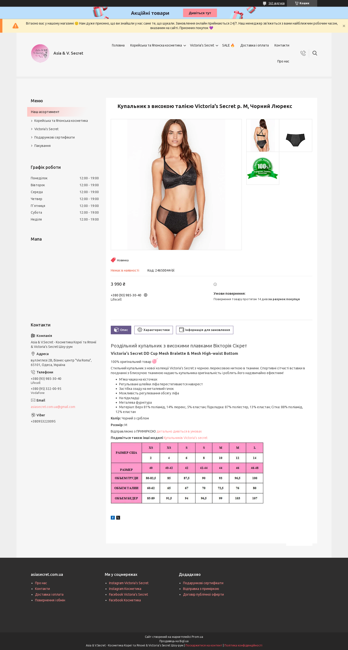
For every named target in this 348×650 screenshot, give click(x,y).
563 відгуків (277, 3)
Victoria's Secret (202, 45)
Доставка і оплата (254, 45)
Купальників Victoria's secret (185, 438)
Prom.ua (197, 636)
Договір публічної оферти (203, 594)
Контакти (281, 45)
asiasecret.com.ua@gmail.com (53, 407)
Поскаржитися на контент (203, 645)
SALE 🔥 (228, 45)
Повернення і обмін (50, 600)
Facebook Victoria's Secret (128, 594)
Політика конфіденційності (243, 645)
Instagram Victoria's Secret (128, 583)
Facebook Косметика (125, 600)
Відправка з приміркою (201, 589)
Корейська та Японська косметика (61, 121)
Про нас (283, 61)
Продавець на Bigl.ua (174, 641)
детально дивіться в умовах (179, 431)
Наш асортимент (45, 112)
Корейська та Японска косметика (156, 45)
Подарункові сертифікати (54, 137)
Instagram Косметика (125, 589)
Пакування (42, 146)
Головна (118, 45)
